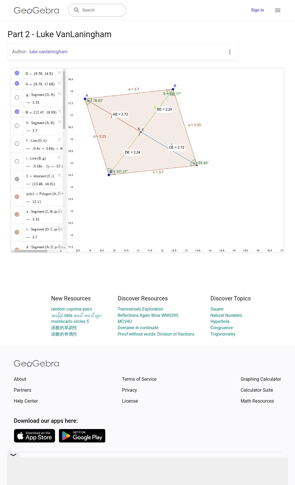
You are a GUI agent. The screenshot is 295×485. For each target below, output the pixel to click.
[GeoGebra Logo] (36, 10)
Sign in (257, 10)
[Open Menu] (277, 10)
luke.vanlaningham (48, 51)
